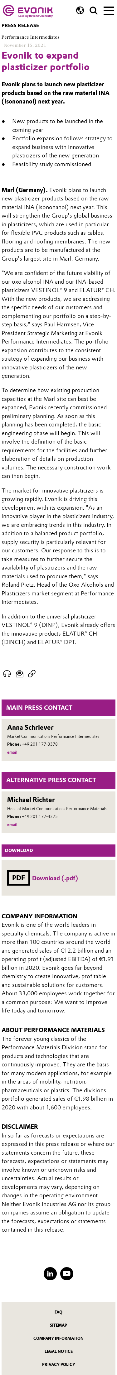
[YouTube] (66, 1273)
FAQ (58, 1312)
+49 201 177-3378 (40, 744)
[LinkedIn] (50, 1273)
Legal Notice (59, 1351)
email (12, 752)
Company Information (58, 1338)
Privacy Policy (58, 1364)
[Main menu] (109, 10)
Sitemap (58, 1325)
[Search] (94, 11)
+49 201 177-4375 (40, 816)
